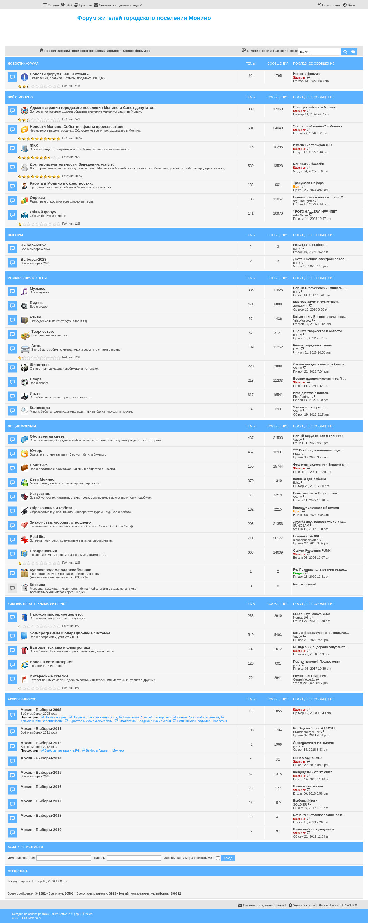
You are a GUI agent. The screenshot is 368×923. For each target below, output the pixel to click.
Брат (297, 186)
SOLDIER (300, 804)
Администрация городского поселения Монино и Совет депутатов (92, 107)
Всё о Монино (20, 97)
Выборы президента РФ (60, 750)
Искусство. (40, 493)
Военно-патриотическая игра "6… (319, 378)
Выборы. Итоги (305, 800)
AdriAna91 (300, 306)
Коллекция (40, 407)
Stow (296, 454)
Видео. (36, 303)
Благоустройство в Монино (314, 107)
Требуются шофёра (308, 183)
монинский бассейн (308, 164)
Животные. (40, 364)
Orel (296, 349)
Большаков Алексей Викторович (145, 717)
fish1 (296, 482)
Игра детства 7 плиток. (311, 393)
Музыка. (37, 288)
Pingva (298, 573)
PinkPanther (301, 396)
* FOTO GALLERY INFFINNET (315, 211)
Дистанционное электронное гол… (320, 259)
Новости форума (23, 63)
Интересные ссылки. (49, 676)
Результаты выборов (309, 244)
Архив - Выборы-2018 (41, 815)
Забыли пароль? (176, 857)
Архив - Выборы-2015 (41, 772)
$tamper (299, 77)
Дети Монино (42, 479)
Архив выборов (22, 699)
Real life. (37, 536)
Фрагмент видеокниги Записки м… (320, 464)
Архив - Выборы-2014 (41, 758)
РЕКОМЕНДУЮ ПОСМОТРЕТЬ (316, 302)
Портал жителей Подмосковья (317, 661)
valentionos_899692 (166, 893)
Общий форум (43, 212)
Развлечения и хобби (27, 278)
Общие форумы (22, 426)
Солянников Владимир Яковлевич (200, 721)
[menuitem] (66, 5)
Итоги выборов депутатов (313, 829)
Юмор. (36, 450)
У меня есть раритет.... (310, 407)
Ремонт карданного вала (312, 345)
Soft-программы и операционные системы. (70, 633)
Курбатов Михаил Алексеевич (88, 721)
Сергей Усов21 (304, 679)
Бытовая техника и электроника (60, 647)
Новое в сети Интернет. (51, 662)
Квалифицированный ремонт (316, 507)
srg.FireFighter (303, 201)
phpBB (42, 914)
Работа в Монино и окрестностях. (61, 183)
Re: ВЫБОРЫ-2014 (307, 757)
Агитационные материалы (314, 742)
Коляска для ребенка (309, 479)
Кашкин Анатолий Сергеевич (195, 717)
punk (296, 248)
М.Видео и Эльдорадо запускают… (320, 647)
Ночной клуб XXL (306, 536)
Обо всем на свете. (48, 436)
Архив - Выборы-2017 (41, 801)
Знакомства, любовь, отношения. (61, 522)
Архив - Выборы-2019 (41, 830)
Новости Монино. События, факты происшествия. (77, 126)
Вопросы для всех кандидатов (92, 717)
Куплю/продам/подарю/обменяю (60, 570)
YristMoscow (302, 320)
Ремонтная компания (309, 675)
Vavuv (297, 368)
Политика (39, 465)
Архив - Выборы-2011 (41, 728)
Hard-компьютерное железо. (56, 614)
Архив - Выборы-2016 (41, 787)
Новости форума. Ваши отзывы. (60, 74)
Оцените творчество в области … (319, 331)
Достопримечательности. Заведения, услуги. (72, 164)
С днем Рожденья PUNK (311, 550)
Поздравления (43, 551)
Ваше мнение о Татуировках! (315, 493)
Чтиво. (36, 317)
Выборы (15, 235)
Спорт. (36, 379)
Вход (12, 846)
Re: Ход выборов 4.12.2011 (314, 728)
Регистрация (32, 846)
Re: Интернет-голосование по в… (319, 815)
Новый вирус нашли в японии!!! (318, 436)
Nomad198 (301, 617)
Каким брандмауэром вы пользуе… (321, 632)
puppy (297, 334)
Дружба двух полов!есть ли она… (319, 522)
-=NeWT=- (300, 215)
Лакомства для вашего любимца (318, 364)
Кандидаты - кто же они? (312, 772)
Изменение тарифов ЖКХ (313, 145)
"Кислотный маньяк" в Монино (317, 126)
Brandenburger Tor (306, 732)
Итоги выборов (53, 717)
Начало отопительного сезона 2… (319, 197)
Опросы (37, 197)
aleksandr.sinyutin (305, 540)
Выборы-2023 (33, 259)
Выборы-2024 (33, 245)
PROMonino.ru (31, 918)
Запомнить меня (205, 857)
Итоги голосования (308, 786)
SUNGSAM (301, 525)
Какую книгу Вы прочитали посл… (320, 316)
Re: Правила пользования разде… (320, 569)
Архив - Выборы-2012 (41, 743)
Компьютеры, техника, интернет (37, 603)
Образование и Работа (51, 508)
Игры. (35, 393)
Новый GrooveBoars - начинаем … (320, 288)
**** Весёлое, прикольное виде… (318, 450)
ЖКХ (34, 145)
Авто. (36, 346)
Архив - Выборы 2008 (41, 710)
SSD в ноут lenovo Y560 (311, 614)
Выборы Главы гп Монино (102, 750)
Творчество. (42, 331)
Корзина (37, 585)
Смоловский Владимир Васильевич (142, 721)
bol (295, 291)
